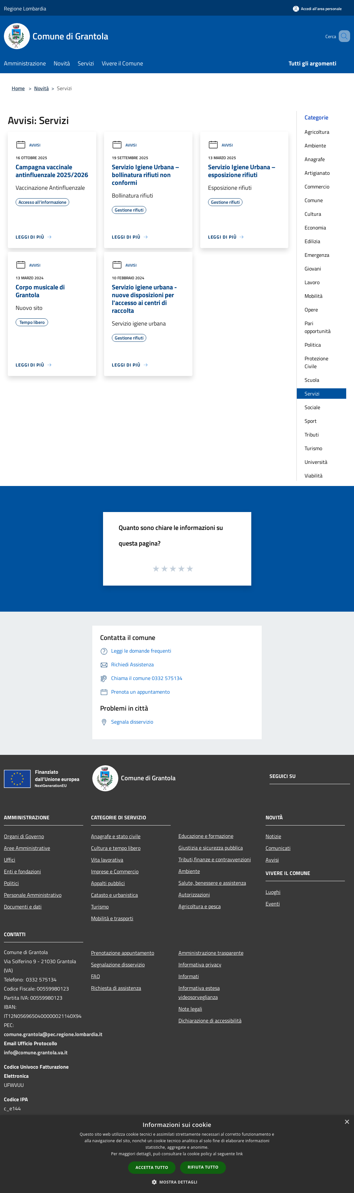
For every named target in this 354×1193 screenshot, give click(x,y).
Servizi (312, 393)
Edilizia (312, 241)
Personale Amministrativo (32, 895)
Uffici (9, 860)
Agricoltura (317, 132)
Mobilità (313, 296)
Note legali (190, 1009)
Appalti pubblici (108, 883)
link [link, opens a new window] (239, 1154)
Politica (313, 345)
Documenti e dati (23, 906)
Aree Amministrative (27, 848)
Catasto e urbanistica (114, 895)
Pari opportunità (318, 327)
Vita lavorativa (107, 860)
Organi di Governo (24, 836)
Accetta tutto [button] (152, 1167)
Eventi (273, 904)
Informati (188, 976)
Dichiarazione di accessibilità (210, 1020)
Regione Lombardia (25, 8)
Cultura (313, 214)
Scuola (312, 380)
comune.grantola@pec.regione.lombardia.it (53, 1034)
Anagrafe (315, 159)
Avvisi (28, 145)
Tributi (312, 434)
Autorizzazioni (194, 894)
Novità (41, 88)
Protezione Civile (316, 362)
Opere (311, 309)
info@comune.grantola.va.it (36, 1052)
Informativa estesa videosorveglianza (199, 992)
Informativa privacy (199, 964)
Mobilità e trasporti (112, 918)
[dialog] (177, 1154)
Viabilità (313, 475)
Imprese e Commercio (114, 871)
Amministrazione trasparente (210, 953)
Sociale (312, 407)
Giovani (313, 268)
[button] (177, 1182)
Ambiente (315, 145)
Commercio (317, 186)
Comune (314, 200)
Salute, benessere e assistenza (212, 883)
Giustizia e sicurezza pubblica (210, 848)
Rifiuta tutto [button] (203, 1167)
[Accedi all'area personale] (317, 8)
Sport (311, 421)
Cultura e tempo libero (115, 848)
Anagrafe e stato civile (115, 836)
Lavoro (312, 282)
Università (316, 462)
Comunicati (278, 848)
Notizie (273, 836)
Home (18, 88)
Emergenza (317, 255)
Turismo (313, 448)
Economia (315, 227)
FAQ (95, 976)
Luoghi (273, 892)
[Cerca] (342, 36)
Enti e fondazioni (22, 871)
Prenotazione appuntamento (122, 953)
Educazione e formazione (205, 836)
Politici (11, 883)
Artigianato (317, 173)
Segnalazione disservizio (118, 964)
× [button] (346, 1122)
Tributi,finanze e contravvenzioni (214, 859)
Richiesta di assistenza (116, 988)
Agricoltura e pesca (199, 906)
